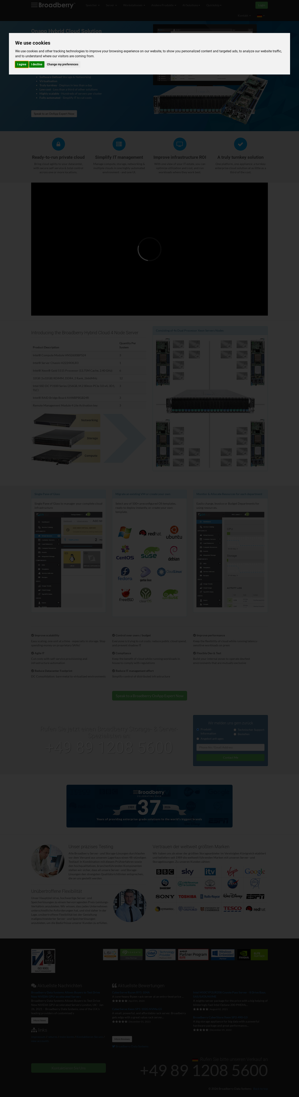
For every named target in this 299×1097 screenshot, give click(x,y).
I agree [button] (21, 64)
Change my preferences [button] (62, 64)
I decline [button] (36, 64)
